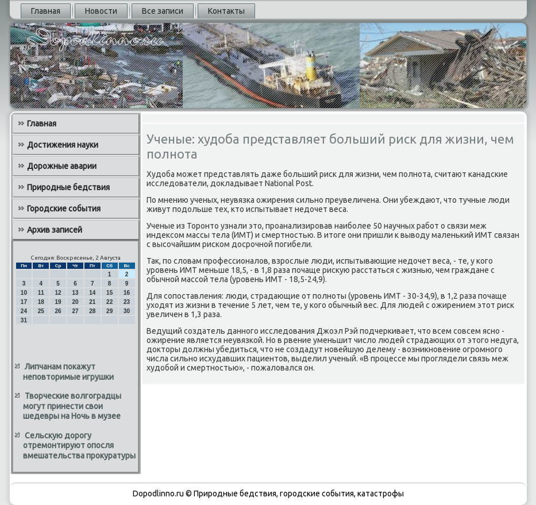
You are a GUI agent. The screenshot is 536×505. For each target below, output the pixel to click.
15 (109, 293)
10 (24, 293)
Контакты (226, 11)
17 (24, 302)
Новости (101, 11)
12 (58, 293)
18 (41, 302)
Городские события (64, 208)
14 (92, 293)
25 (41, 311)
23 (127, 302)
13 (75, 293)
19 (58, 302)
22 (109, 302)
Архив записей (54, 229)
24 (24, 311)
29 (109, 311)
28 (92, 311)
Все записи (162, 11)
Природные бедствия (68, 187)
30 (127, 311)
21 (92, 302)
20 (75, 302)
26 (58, 311)
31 (24, 320)
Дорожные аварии (62, 166)
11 (41, 293)
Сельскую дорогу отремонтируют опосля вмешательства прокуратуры (79, 445)
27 (75, 311)
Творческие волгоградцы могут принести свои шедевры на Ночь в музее (72, 406)
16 (127, 293)
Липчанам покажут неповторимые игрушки (68, 371)
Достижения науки (62, 144)
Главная (45, 11)
